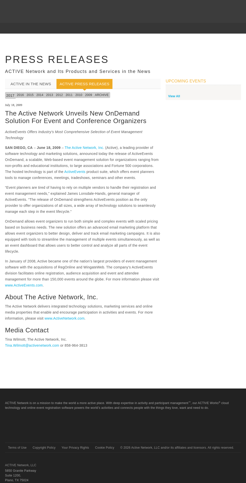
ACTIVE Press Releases (84, 84)
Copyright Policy (44, 447)
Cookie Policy (104, 447)
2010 (78, 95)
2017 (10, 95)
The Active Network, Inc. (84, 148)
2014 (39, 95)
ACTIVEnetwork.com (24, 7)
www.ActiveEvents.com (24, 285)
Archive (102, 95)
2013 (49, 95)
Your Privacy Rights (75, 447)
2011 (69, 95)
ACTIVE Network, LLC (20, 465)
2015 (30, 95)
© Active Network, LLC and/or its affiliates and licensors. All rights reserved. (177, 447)
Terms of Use (17, 447)
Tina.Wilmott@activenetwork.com (32, 345)
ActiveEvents (74, 172)
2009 (88, 95)
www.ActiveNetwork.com (64, 318)
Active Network (23, 434)
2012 (59, 95)
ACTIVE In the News (31, 84)
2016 (20, 95)
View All (174, 96)
